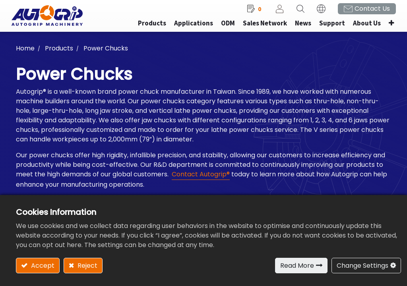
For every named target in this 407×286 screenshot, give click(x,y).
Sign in (275, 12)
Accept (41, 265)
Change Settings (362, 265)
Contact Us (367, 12)
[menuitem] (188, 27)
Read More (297, 265)
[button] (386, 27)
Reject (86, 265)
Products (59, 51)
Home (25, 51)
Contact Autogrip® (201, 177)
